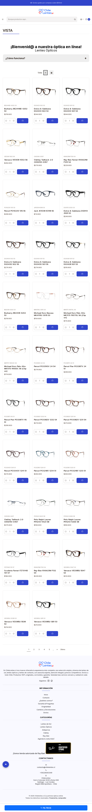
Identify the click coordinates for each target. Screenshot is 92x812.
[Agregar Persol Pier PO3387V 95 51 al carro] (22, 431)
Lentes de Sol (46, 724)
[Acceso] (82, 19)
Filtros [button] (45, 808)
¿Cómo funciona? (15, 58)
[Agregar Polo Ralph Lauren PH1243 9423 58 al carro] (52, 531)
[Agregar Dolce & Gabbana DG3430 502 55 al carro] (22, 273)
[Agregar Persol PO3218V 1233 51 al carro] (82, 480)
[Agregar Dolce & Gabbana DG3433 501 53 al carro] (82, 120)
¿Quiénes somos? (46, 701)
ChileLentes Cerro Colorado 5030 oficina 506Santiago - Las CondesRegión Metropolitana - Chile (46, 780)
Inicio (46, 695)
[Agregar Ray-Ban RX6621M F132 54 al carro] (52, 582)
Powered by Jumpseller (57, 798)
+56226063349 (46, 771)
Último (62, 649)
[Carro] (88, 19)
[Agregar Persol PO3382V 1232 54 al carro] (52, 431)
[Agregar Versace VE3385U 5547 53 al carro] (82, 582)
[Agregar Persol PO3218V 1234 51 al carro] (52, 480)
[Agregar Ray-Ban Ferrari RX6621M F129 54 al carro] (82, 171)
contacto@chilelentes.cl (46, 766)
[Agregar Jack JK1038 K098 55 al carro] (52, 222)
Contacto (46, 698)
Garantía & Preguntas (46, 704)
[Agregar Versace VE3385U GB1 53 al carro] (52, 633)
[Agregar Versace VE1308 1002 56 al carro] (22, 171)
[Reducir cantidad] (6, 120)
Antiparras (46, 730)
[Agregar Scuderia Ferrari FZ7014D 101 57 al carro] (22, 582)
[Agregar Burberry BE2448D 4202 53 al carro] (22, 120)
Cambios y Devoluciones (46, 710)
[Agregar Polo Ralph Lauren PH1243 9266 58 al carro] (82, 531)
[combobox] (42, 19)
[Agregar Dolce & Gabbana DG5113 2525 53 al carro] (82, 222)
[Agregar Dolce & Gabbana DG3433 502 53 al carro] (52, 120)
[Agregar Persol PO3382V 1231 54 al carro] (82, 431)
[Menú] (2, 19)
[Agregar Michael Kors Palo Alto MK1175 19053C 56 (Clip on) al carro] (22, 380)
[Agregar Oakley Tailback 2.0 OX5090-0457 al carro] (22, 531)
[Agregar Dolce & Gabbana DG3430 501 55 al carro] (52, 273)
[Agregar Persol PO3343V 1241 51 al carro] (22, 480)
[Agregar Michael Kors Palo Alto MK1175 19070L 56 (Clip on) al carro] (82, 327)
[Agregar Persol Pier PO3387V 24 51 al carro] (82, 380)
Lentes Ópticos (46, 727)
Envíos (46, 713)
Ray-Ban (46, 736)
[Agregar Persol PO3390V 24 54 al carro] (52, 380)
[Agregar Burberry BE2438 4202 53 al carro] (22, 327)
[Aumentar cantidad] (14, 120)
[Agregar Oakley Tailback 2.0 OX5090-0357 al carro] (52, 171)
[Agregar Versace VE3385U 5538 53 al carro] (22, 633)
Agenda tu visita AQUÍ (46, 739)
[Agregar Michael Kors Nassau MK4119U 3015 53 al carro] (52, 327)
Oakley (46, 733)
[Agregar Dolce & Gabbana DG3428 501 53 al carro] (82, 273)
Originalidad (46, 707)
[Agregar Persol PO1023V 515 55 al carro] (22, 222)
